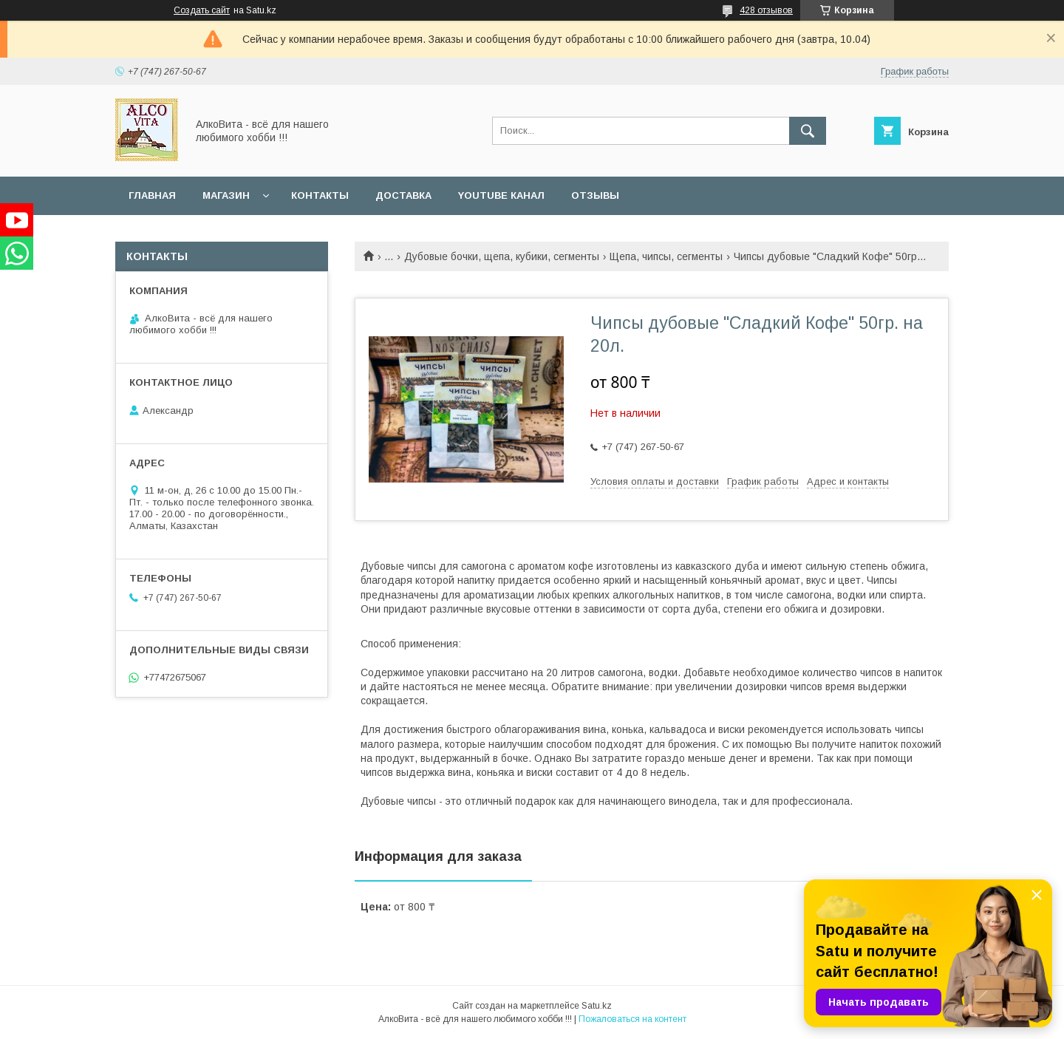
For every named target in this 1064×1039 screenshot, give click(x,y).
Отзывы (595, 195)
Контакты (320, 195)
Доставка (403, 195)
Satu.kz (597, 1006)
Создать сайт (202, 10)
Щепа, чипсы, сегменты (666, 256)
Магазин (226, 195)
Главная (152, 195)
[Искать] (807, 131)
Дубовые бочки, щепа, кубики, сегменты (501, 256)
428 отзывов (766, 10)
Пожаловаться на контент (632, 1019)
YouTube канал (501, 195)
